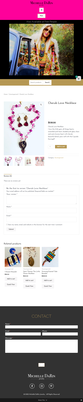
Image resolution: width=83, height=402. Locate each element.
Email (8, 216)
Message (9, 338)
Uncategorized (13, 94)
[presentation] (19, 357)
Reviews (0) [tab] (8, 176)
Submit (41, 365)
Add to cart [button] (11, 279)
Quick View (11, 284)
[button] (41, 104)
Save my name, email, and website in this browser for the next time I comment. (35, 224)
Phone (44, 331)
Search (47, 82)
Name (9, 207)
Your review (11, 194)
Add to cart (61, 146)
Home (5, 94)
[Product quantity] (51, 147)
